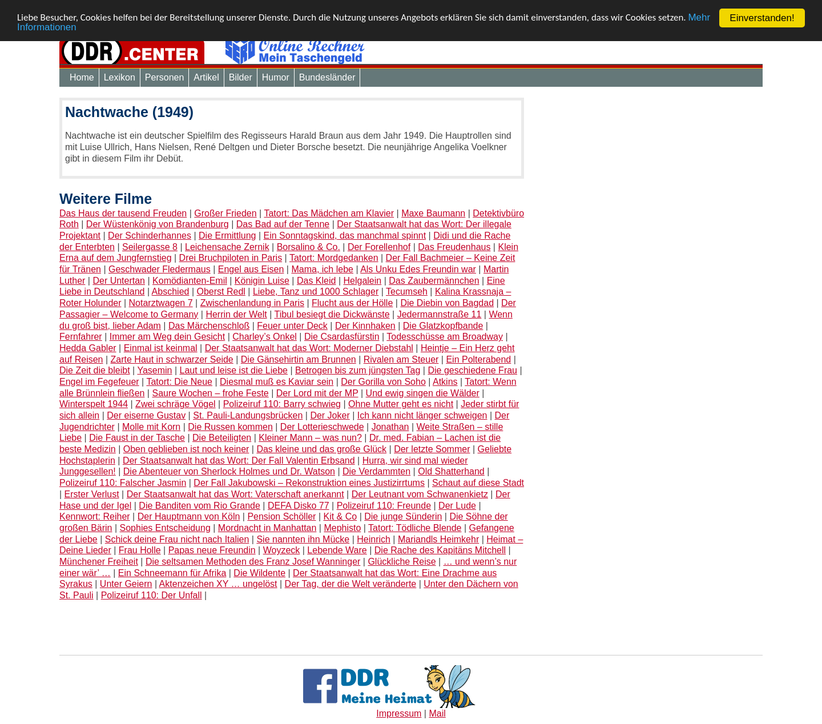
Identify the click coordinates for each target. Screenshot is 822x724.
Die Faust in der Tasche (137, 438)
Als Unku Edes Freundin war (418, 269)
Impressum (398, 713)
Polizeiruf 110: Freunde (384, 505)
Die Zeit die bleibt (94, 370)
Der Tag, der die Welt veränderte (351, 584)
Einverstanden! (762, 18)
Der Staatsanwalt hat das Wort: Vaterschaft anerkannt (235, 494)
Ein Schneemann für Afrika (172, 573)
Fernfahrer (80, 336)
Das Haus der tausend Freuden (123, 213)
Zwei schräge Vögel (175, 404)
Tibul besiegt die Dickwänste (331, 314)
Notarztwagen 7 (161, 303)
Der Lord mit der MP (317, 393)
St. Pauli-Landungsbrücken (248, 415)
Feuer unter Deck (292, 325)
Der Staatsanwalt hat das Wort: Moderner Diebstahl (309, 348)
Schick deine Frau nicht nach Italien (177, 539)
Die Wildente (259, 573)
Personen (164, 77)
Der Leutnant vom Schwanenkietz (420, 494)
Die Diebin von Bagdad (447, 303)
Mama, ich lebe (322, 269)
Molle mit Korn (151, 427)
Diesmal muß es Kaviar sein (276, 382)
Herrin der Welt (236, 314)
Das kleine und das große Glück (321, 449)
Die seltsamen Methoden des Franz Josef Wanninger (253, 561)
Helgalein (363, 280)
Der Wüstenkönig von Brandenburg (157, 224)
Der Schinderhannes (149, 235)
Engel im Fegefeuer (99, 382)
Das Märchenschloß (208, 325)
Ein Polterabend (478, 359)
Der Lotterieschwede (322, 427)
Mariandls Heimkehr (438, 539)
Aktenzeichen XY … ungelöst (218, 584)
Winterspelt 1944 (93, 404)
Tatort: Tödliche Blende (414, 528)
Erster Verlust (92, 494)
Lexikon (119, 77)
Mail (437, 713)
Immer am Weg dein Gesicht (167, 336)
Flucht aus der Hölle (352, 303)
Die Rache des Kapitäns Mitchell (440, 550)
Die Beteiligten (221, 438)
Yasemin (154, 370)
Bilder (240, 77)
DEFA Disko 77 (298, 505)
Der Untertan (118, 280)
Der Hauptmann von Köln (189, 516)
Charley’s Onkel (264, 336)
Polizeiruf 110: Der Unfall (151, 595)
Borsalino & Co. (308, 247)
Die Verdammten (376, 471)
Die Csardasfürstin (342, 336)
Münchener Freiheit (98, 561)
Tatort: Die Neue (179, 382)
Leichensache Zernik (227, 247)
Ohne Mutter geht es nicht (400, 404)
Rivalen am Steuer (401, 359)
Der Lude (457, 505)
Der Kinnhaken (365, 325)
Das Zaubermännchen (434, 280)
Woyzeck (281, 550)
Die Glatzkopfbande (443, 325)
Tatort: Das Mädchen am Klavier (329, 213)
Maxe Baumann (433, 213)
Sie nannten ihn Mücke (302, 539)
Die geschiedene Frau (472, 370)
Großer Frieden (225, 213)
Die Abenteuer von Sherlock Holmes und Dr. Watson (229, 471)
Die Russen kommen (230, 427)
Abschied (171, 291)
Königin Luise (262, 280)
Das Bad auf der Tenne (282, 224)
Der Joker (329, 415)
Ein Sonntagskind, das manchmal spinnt (345, 235)
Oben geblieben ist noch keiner (186, 449)
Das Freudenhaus (454, 247)
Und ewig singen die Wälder (423, 393)
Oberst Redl (220, 291)
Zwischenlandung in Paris (252, 303)
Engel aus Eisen (251, 269)
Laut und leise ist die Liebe (234, 370)
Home (82, 77)
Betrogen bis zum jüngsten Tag (357, 370)
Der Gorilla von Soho (383, 382)
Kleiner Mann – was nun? (310, 438)
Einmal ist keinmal (161, 348)
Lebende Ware (336, 550)
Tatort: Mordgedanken (333, 258)
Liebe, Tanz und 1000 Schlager (315, 291)
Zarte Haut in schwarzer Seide (172, 359)
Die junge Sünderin (403, 516)
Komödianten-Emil (189, 280)
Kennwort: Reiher (94, 516)
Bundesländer (327, 77)
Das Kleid (316, 280)
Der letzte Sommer (432, 449)
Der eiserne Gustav (146, 415)
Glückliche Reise (402, 561)
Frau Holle (140, 550)
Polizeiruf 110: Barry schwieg (282, 404)
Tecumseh (407, 291)
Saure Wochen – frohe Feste (210, 393)
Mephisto (342, 528)
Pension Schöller (281, 516)
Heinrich (373, 539)
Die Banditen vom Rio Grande (199, 505)
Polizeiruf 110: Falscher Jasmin (122, 483)
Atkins (445, 382)
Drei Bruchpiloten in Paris (231, 258)
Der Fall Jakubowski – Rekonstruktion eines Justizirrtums (309, 483)
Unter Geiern (126, 584)
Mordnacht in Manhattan (267, 528)
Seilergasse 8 (150, 247)
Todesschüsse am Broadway (444, 336)
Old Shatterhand (451, 471)
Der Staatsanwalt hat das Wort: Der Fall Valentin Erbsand (239, 460)
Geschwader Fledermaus (159, 269)
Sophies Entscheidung (165, 528)
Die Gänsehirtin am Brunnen (298, 359)
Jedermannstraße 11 (439, 314)
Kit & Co (340, 516)
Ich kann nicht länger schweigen (422, 415)
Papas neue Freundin (212, 550)
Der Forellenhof (379, 247)
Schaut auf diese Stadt (478, 483)
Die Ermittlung (227, 235)
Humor (275, 77)
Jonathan (390, 427)
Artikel (206, 77)
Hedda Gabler (87, 348)
